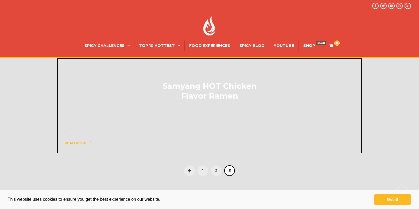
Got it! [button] (392, 199)
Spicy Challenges (104, 45)
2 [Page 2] (216, 170)
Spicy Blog (251, 45)
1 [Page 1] (203, 170)
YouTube (284, 45)
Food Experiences (209, 45)
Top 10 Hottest (157, 45)
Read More (77, 143)
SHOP (309, 45)
